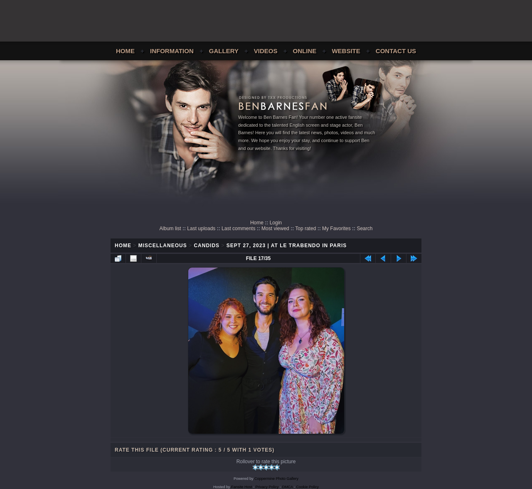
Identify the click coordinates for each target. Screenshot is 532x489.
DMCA (287, 487)
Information (172, 50)
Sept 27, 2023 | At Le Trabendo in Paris (287, 245)
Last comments (238, 228)
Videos (266, 50)
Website (346, 50)
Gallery (224, 50)
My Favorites (336, 228)
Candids (206, 245)
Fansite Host (241, 487)
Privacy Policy (267, 487)
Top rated (305, 228)
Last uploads (201, 228)
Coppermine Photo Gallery (276, 479)
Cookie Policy (307, 487)
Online (305, 50)
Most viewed (275, 228)
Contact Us (396, 50)
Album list (170, 228)
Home (125, 50)
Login (276, 223)
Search (364, 228)
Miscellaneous (162, 245)
